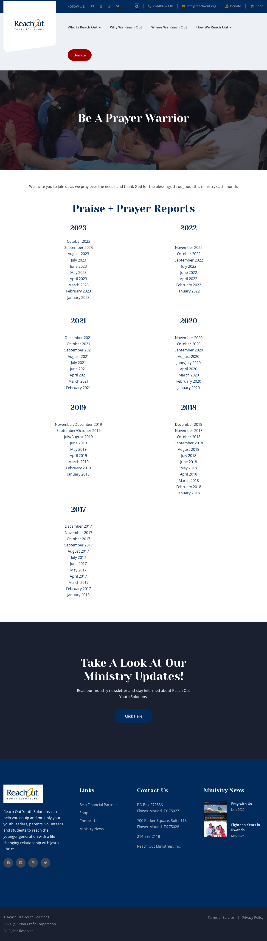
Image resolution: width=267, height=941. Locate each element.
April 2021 (78, 375)
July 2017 (78, 557)
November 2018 (188, 430)
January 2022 (188, 291)
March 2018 (189, 480)
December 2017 (78, 526)
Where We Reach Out (169, 27)
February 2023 (78, 291)
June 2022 (188, 272)
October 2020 (188, 343)
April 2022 (188, 278)
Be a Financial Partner (98, 804)
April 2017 (78, 576)
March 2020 (189, 375)
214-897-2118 (160, 6)
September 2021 (78, 350)
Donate (79, 55)
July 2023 (78, 260)
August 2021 (78, 356)
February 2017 (78, 588)
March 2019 (78, 461)
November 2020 (188, 337)
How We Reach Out (212, 27)
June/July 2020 (189, 362)
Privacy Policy (253, 917)
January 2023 (78, 297)
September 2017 (78, 545)
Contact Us (88, 820)
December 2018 (188, 424)
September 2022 (188, 260)
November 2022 (188, 247)
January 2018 (188, 493)
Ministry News (91, 828)
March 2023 (78, 284)
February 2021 (78, 387)
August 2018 (188, 449)
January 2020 (188, 387)
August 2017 (78, 551)
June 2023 (78, 266)
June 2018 (188, 461)
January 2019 (78, 474)
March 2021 (78, 381)
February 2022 (188, 284)
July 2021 (78, 362)
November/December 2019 (78, 424)
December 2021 (78, 337)
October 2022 (188, 253)
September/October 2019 (78, 430)
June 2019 (78, 442)
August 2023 (78, 253)
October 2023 (78, 241)
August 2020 (188, 356)
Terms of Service (221, 917)
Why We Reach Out (126, 27)
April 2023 (78, 278)
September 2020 (188, 350)
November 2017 (78, 532)
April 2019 (78, 455)
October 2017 (78, 538)
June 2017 (78, 563)
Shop (257, 6)
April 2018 (188, 474)
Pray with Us (241, 803)
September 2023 (78, 247)
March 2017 (78, 582)
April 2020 (188, 368)
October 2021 (78, 343)
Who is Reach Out (83, 27)
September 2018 (188, 442)
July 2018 (188, 455)
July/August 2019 (78, 436)
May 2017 (78, 570)
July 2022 (188, 266)
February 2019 (78, 467)
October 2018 (188, 436)
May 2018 (188, 467)
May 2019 (78, 449)
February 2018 (188, 486)
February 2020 (188, 381)
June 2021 (78, 368)
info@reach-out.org (199, 6)
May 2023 (78, 272)
